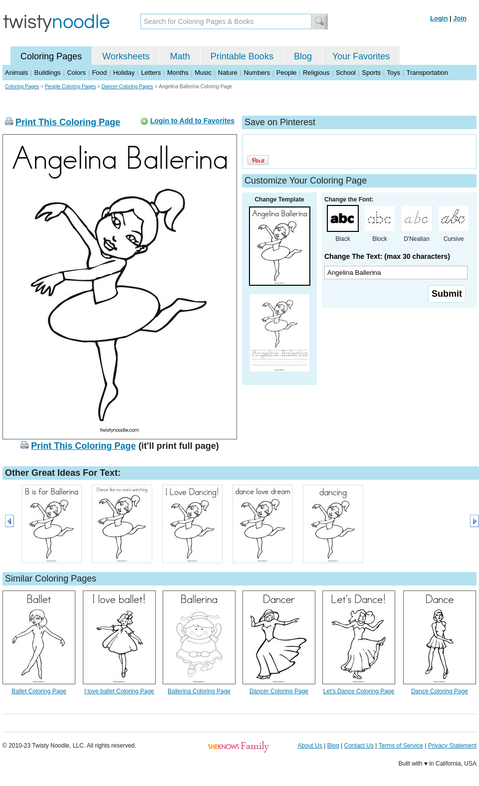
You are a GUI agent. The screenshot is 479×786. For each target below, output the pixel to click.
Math (180, 56)
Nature (228, 72)
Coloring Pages (51, 56)
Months (178, 72)
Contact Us (359, 745)
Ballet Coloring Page (38, 691)
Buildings (47, 72)
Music (203, 72)
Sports (371, 72)
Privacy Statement (452, 745)
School (346, 72)
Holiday (124, 72)
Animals (16, 72)
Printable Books (242, 56)
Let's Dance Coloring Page (358, 691)
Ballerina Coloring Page (199, 691)
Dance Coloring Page (439, 691)
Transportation (427, 72)
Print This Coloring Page (67, 122)
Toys (393, 72)
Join (460, 18)
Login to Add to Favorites (192, 121)
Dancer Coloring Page (278, 691)
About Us (310, 745)
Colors (76, 72)
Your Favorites (361, 56)
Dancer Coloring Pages (127, 86)
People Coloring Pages (70, 86)
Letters (151, 72)
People (286, 72)
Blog (303, 56)
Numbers (256, 72)
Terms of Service (400, 745)
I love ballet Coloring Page (119, 691)
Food (99, 72)
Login (439, 18)
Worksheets (126, 56)
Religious (316, 72)
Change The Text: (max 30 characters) (387, 256)
